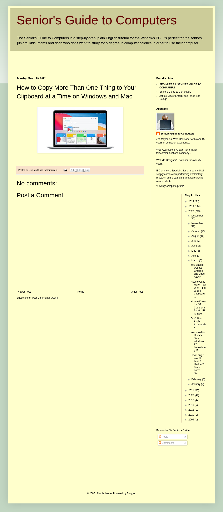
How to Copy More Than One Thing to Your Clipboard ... (198, 289)
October (196, 231)
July (194, 241)
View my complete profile (170, 186)
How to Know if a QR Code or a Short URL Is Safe (198, 307)
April (194, 255)
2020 (191, 395)
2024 (191, 201)
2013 (191, 405)
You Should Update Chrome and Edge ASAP (197, 270)
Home (81, 291)
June (194, 245)
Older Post (137, 291)
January (196, 384)
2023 (191, 206)
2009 (191, 419)
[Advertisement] (92, 60)
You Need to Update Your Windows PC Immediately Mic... (198, 341)
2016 (191, 400)
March (195, 260)
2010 (191, 414)
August (195, 236)
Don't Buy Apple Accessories (198, 323)
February (196, 379)
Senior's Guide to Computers (97, 20)
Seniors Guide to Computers (175, 91)
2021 (191, 390)
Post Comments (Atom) (45, 297)
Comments (166, 443)
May (194, 250)
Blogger (131, 493)
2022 (191, 211)
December (197, 215)
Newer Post (24, 291)
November (197, 223)
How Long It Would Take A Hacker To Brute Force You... (198, 364)
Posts (163, 436)
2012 (191, 409)
